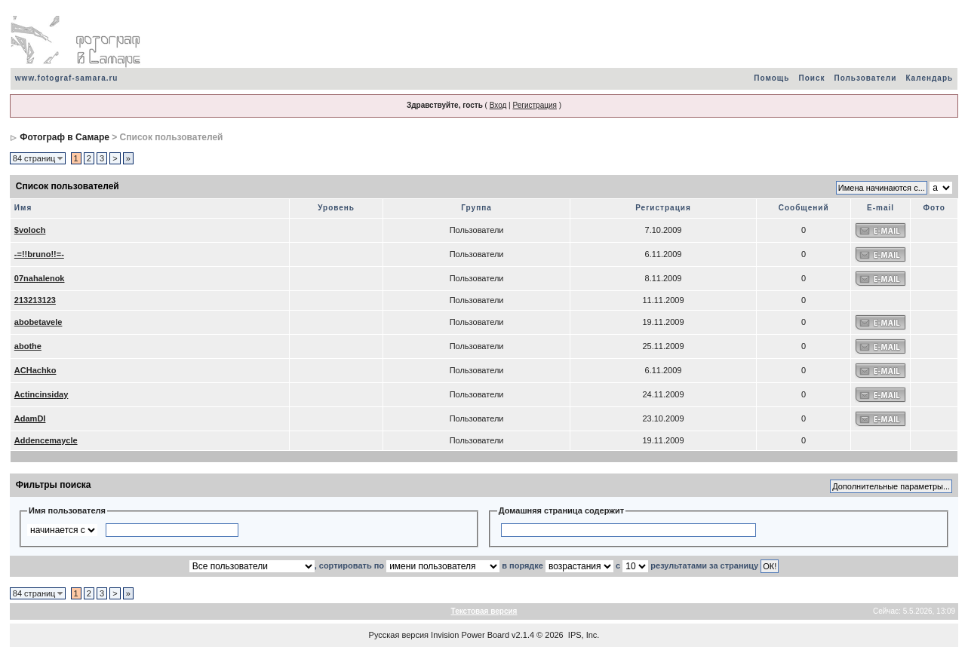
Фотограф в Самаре (64, 137)
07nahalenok (39, 278)
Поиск (811, 78)
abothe (27, 346)
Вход (498, 105)
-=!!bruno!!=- (39, 254)
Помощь (771, 78)
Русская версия (399, 634)
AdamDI (30, 418)
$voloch (30, 229)
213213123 (35, 300)
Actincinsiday (41, 394)
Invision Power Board (470, 634)
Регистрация (534, 105)
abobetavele (38, 321)
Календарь (929, 78)
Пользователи (865, 78)
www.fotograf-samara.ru (66, 78)
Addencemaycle (46, 440)
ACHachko (35, 370)
